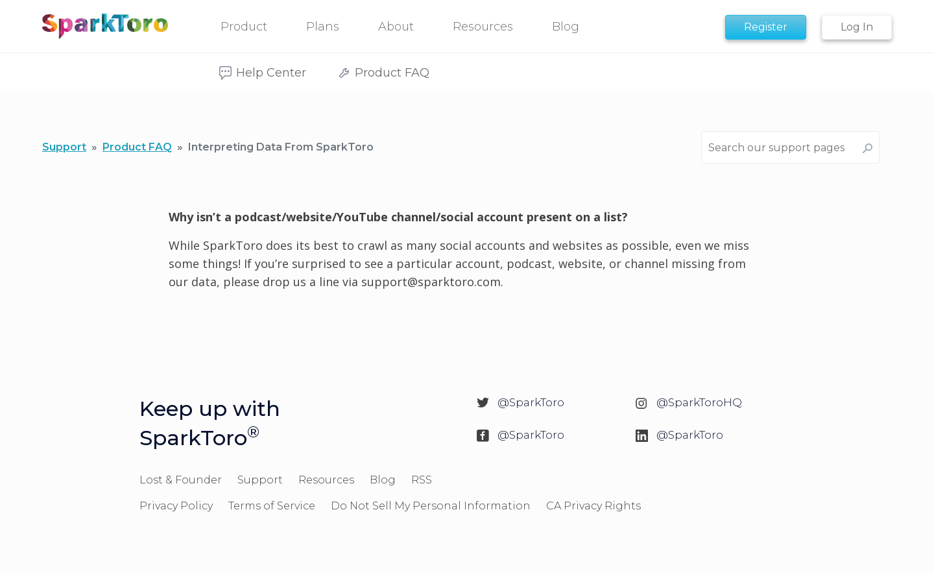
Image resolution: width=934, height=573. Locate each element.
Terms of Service (271, 506)
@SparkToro (530, 402)
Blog (383, 480)
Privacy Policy (176, 506)
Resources (326, 480)
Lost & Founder (180, 480)
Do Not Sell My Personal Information (431, 506)
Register (765, 27)
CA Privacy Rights (593, 506)
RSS (421, 480)
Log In (857, 27)
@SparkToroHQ (699, 402)
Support (64, 147)
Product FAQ (137, 147)
